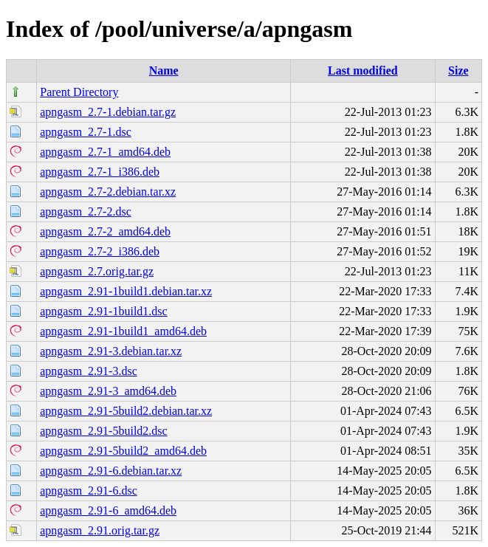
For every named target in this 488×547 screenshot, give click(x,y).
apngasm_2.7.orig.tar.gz (97, 271)
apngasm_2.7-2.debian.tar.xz (108, 191)
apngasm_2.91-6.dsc (88, 490)
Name (164, 70)
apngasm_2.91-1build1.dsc (103, 311)
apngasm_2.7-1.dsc (85, 131)
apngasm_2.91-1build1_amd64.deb (123, 331)
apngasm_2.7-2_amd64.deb (105, 231)
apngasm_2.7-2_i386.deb (99, 251)
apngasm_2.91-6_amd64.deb (108, 510)
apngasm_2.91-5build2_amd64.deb (123, 450)
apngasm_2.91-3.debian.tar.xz (111, 351)
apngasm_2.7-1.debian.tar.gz (108, 112)
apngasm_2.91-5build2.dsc (103, 430)
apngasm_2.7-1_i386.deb (99, 171)
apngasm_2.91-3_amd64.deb (108, 391)
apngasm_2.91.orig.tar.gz (99, 530)
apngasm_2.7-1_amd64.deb (105, 151)
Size (458, 70)
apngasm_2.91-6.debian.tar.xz (111, 470)
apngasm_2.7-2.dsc (85, 211)
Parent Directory (79, 92)
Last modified (363, 70)
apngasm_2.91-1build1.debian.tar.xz (126, 291)
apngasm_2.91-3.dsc (88, 371)
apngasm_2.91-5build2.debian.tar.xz (126, 411)
